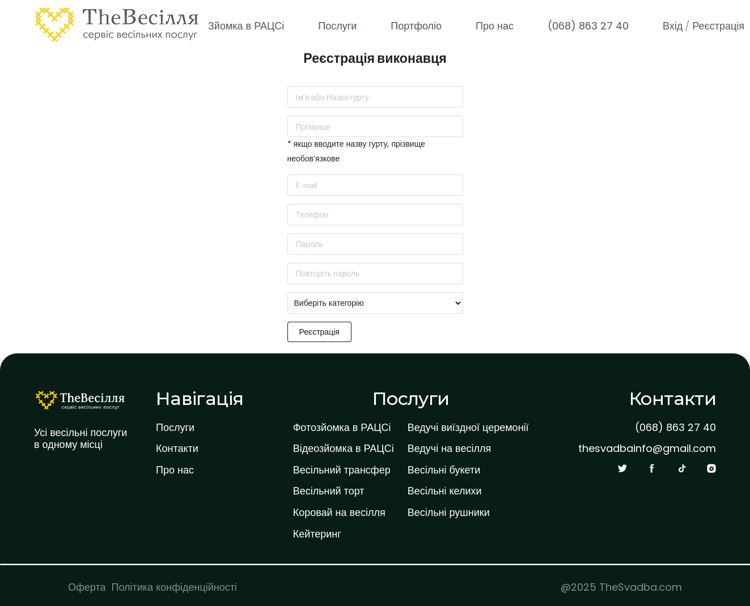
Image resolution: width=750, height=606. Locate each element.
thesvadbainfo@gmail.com (647, 448)
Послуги (337, 26)
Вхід (673, 26)
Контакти (177, 448)
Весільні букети (444, 470)
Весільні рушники (449, 512)
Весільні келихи (445, 491)
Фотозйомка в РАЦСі (342, 427)
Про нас (495, 26)
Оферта (87, 587)
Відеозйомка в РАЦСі (343, 448)
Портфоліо (416, 26)
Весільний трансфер (342, 470)
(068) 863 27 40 (588, 26)
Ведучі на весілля (449, 448)
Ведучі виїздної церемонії (468, 427)
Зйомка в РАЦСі (246, 26)
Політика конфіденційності (174, 587)
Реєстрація (718, 26)
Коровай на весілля (339, 512)
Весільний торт (329, 491)
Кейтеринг (317, 534)
